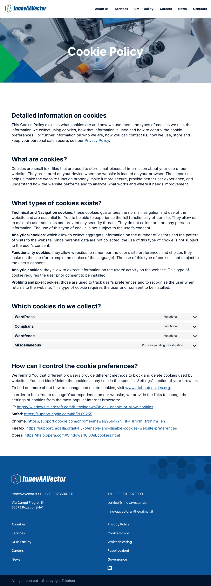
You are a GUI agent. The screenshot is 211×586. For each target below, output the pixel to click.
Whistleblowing (120, 542)
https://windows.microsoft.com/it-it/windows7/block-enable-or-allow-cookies (85, 407)
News (182, 9)
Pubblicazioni (118, 550)
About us (101, 9)
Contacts (200, 9)
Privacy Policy (97, 140)
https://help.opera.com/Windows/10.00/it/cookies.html (72, 435)
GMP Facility (144, 9)
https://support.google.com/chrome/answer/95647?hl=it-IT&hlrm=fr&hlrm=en (96, 421)
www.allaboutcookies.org (147, 387)
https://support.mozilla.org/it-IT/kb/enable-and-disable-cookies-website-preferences (101, 428)
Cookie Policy (118, 533)
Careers (166, 9)
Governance (117, 559)
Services (121, 9)
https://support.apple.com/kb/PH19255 (58, 414)
